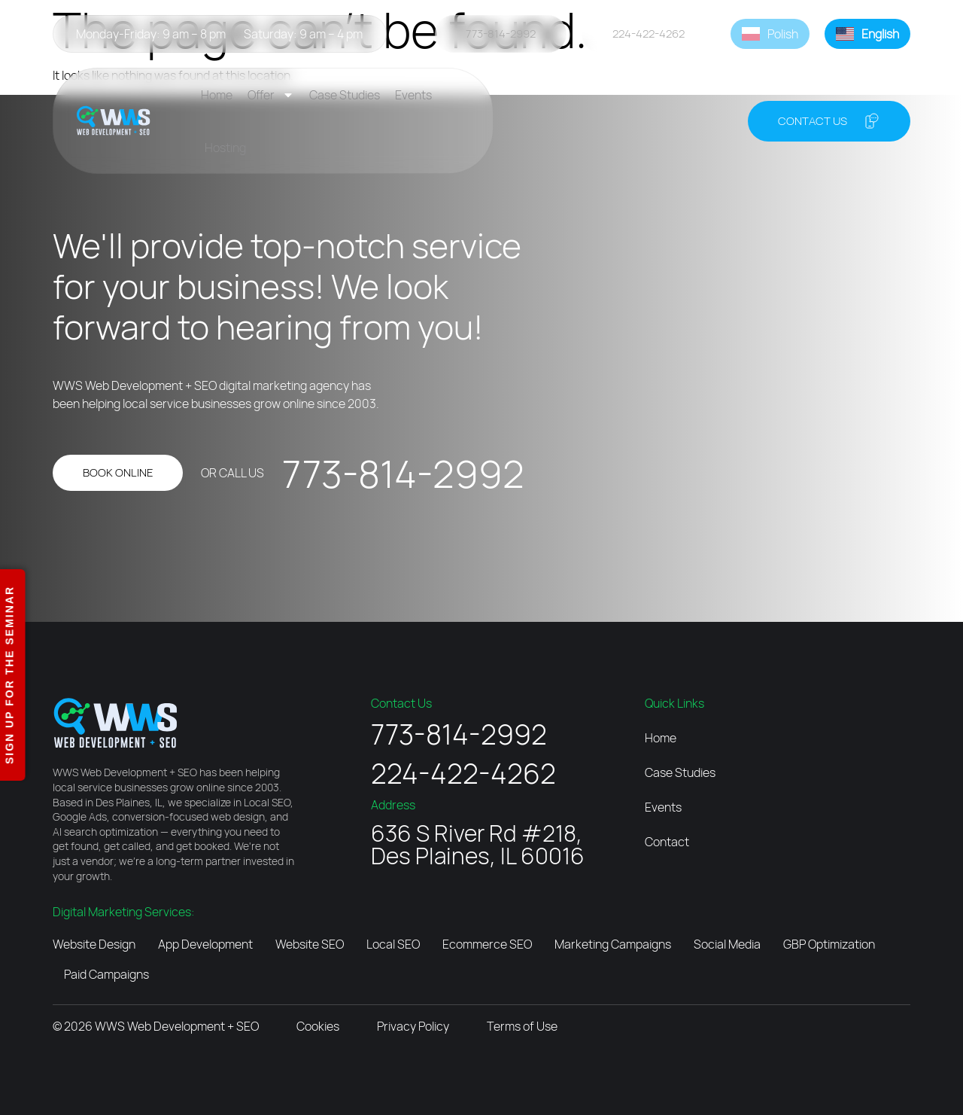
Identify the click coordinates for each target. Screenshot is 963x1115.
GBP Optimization (829, 944)
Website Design (94, 944)
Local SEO (393, 944)
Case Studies (344, 95)
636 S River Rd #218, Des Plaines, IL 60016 (478, 844)
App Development (205, 944)
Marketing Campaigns (612, 944)
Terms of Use (522, 1026)
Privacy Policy (413, 1026)
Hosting (225, 147)
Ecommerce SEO (487, 944)
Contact (667, 841)
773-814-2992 (403, 473)
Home (216, 95)
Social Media (727, 944)
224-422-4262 (463, 773)
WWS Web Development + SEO (177, 1026)
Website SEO (309, 944)
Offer (271, 94)
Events (413, 95)
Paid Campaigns (106, 974)
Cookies (317, 1026)
